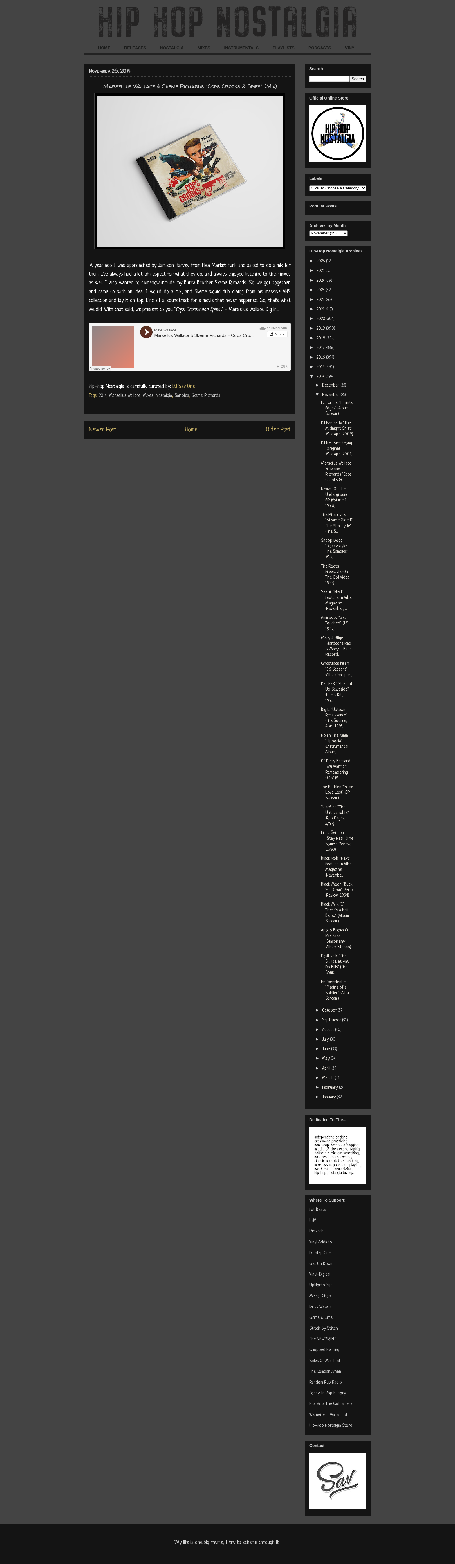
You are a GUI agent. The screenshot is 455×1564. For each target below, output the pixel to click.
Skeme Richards (206, 395)
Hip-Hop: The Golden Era (331, 1404)
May (326, 1058)
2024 (321, 280)
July (326, 1039)
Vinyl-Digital (319, 1274)
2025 (321, 270)
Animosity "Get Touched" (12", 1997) (335, 623)
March (328, 1078)
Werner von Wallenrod (328, 1415)
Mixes (148, 395)
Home (191, 430)
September (332, 1020)
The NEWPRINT (322, 1339)
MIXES (204, 48)
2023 (321, 290)
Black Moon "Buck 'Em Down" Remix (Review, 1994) (337, 890)
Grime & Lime (321, 1317)
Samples (182, 395)
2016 (321, 357)
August (328, 1029)
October (330, 1010)
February (330, 1087)
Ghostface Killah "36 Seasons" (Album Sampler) (337, 669)
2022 (321, 299)
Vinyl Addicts (320, 1242)
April (326, 1068)
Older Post (278, 430)
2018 (321, 338)
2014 (102, 395)
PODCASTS (319, 48)
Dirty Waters (320, 1307)
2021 (321, 309)
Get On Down (320, 1263)
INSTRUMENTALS (241, 48)
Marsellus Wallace (124, 395)
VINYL (351, 48)
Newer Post (103, 430)
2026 (321, 261)
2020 (321, 319)
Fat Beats (317, 1209)
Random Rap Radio (325, 1382)
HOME (104, 48)
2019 (321, 328)
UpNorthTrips (321, 1285)
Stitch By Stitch (323, 1328)
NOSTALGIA (171, 48)
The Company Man (325, 1371)
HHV (312, 1220)
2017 (321, 348)
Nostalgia (164, 395)
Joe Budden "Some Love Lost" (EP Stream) (337, 793)
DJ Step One (320, 1253)
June (326, 1049)
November (331, 395)
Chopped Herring (324, 1350)
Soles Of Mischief (324, 1361)
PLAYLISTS (283, 48)
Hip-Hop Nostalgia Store (330, 1425)
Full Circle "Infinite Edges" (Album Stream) (337, 408)
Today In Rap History (327, 1393)
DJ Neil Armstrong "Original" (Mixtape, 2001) (337, 449)
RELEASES (135, 48)
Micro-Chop (320, 1296)
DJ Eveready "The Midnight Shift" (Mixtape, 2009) (337, 429)
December (331, 385)
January (329, 1097)
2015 (321, 367)
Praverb (316, 1231)
